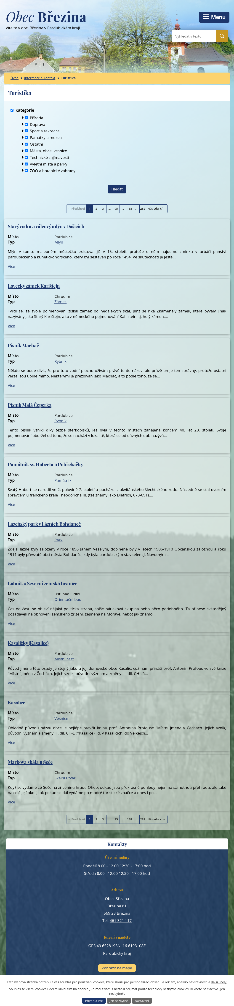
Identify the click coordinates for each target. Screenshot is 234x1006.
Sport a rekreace (44, 130)
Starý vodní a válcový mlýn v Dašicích (46, 226)
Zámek (60, 301)
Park (58, 539)
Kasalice (16, 702)
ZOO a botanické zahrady (52, 170)
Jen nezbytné (119, 1001)
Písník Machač (23, 345)
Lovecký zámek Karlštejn (34, 285)
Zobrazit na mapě (117, 968)
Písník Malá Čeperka (29, 404)
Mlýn (58, 242)
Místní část (64, 659)
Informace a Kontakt (40, 78)
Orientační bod (67, 599)
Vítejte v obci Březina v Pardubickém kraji (46, 22)
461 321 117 (121, 920)
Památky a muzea (46, 137)
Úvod (15, 78)
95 (116, 208)
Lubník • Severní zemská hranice (42, 583)
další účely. (219, 982)
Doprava (37, 124)
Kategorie (24, 110)
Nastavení (142, 1001)
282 (142, 208)
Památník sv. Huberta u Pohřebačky (45, 464)
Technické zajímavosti (49, 157)
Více (11, 266)
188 (129, 208)
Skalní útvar (65, 778)
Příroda (36, 117)
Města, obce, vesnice (48, 150)
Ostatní (36, 144)
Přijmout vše (94, 1001)
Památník (63, 480)
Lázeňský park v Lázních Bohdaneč (44, 524)
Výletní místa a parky (48, 163)
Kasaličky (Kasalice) (28, 643)
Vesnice (61, 718)
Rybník (60, 361)
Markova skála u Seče (30, 762)
